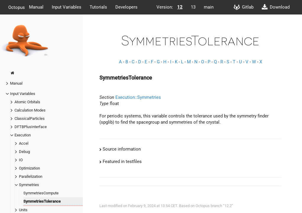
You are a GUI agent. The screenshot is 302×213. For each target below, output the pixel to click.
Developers (126, 7)
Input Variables (66, 7)
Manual (36, 7)
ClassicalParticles (29, 118)
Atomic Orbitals (27, 102)
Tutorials (98, 7)
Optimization (29, 168)
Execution (22, 135)
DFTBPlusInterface (30, 127)
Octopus (16, 7)
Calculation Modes (30, 110)
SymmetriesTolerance (42, 201)
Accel (23, 143)
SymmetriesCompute (41, 193)
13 (193, 7)
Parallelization (30, 176)
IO (21, 160)
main (209, 7)
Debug (24, 151)
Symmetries (29, 185)
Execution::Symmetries (138, 97)
